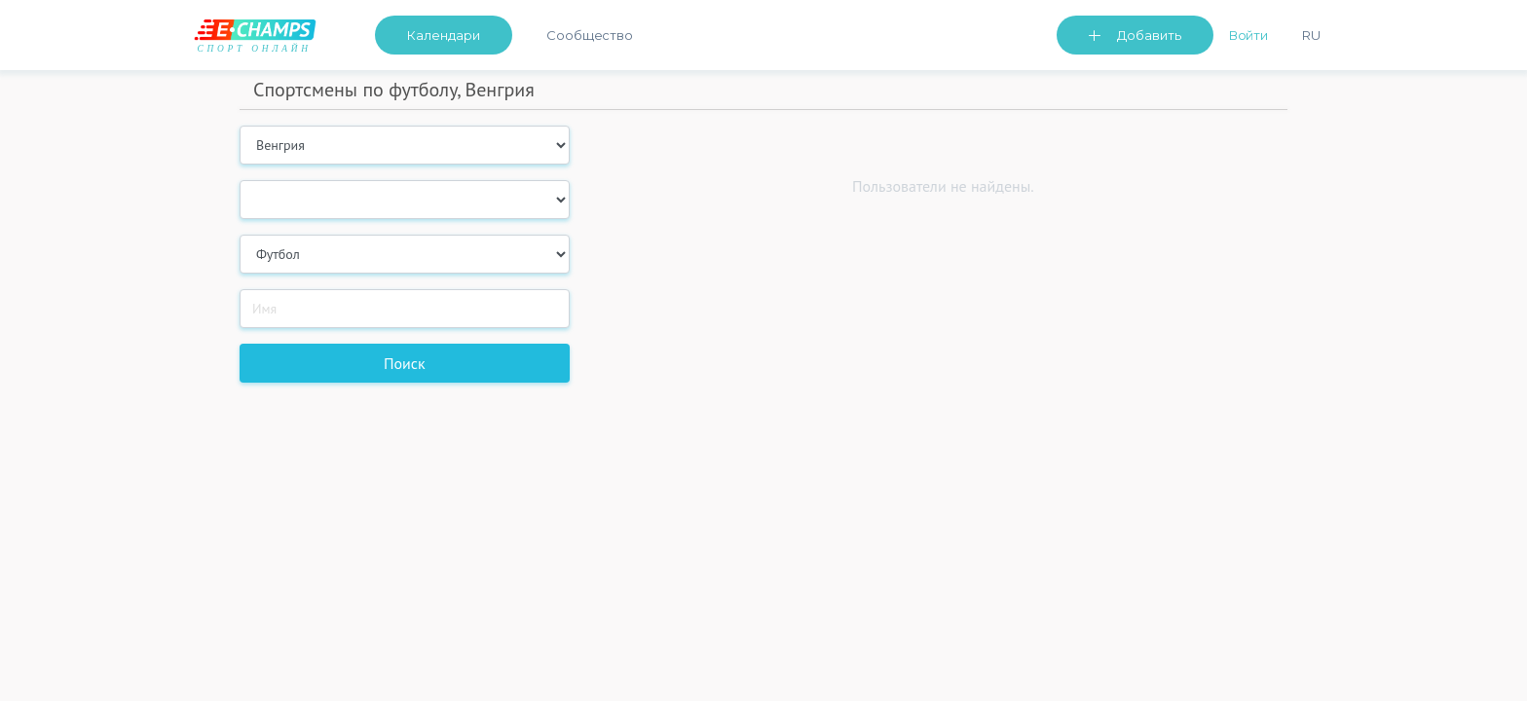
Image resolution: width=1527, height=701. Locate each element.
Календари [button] (443, 35)
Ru (1311, 35)
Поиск (405, 363)
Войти (1249, 35)
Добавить (1149, 35)
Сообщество (589, 35)
